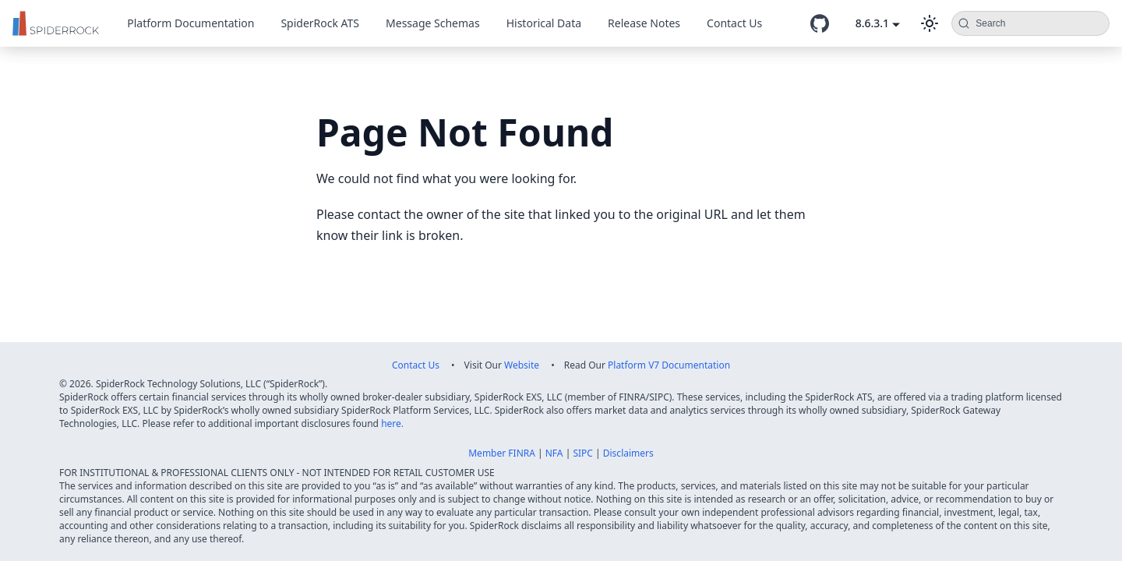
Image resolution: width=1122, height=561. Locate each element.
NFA (554, 453)
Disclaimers (628, 453)
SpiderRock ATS (319, 23)
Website (521, 365)
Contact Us (734, 23)
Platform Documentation (190, 23)
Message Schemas (433, 23)
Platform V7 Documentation (669, 365)
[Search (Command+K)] (1030, 23)
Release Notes (644, 23)
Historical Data (543, 23)
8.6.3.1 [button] (872, 23)
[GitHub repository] (819, 23)
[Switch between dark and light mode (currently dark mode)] (929, 23)
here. (392, 423)
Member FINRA (501, 453)
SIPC (583, 453)
